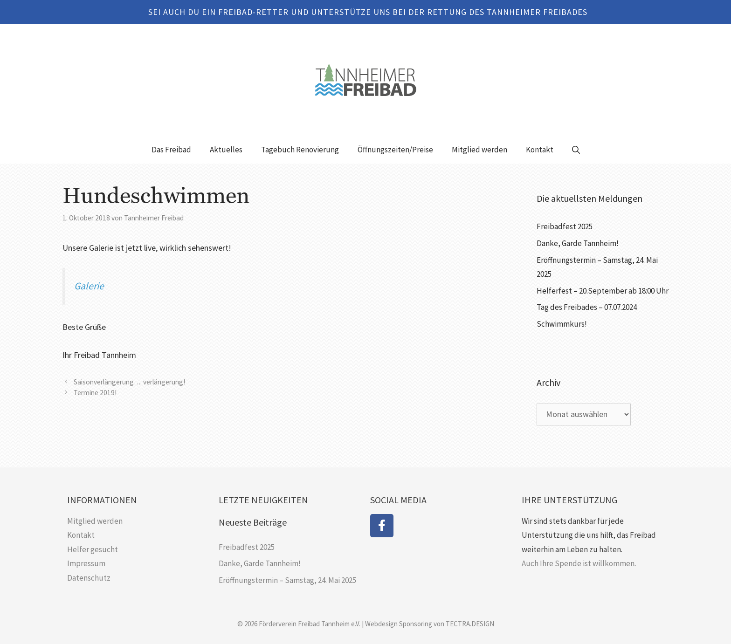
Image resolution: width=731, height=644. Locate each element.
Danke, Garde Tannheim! (578, 243)
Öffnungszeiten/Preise (395, 149)
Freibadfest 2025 (565, 226)
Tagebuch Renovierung (300, 149)
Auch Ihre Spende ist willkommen (578, 563)
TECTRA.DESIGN (470, 623)
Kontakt (539, 149)
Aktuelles (226, 149)
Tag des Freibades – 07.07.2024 (587, 307)
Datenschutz (88, 578)
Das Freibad (171, 149)
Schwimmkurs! (562, 324)
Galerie (89, 286)
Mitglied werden (479, 149)
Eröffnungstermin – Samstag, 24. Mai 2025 (287, 580)
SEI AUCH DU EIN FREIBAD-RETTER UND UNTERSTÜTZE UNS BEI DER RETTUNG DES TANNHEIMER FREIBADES (367, 12)
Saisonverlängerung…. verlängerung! (129, 381)
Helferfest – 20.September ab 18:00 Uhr (603, 291)
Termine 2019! (95, 392)
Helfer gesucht (92, 549)
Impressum (86, 563)
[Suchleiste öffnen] (576, 150)
